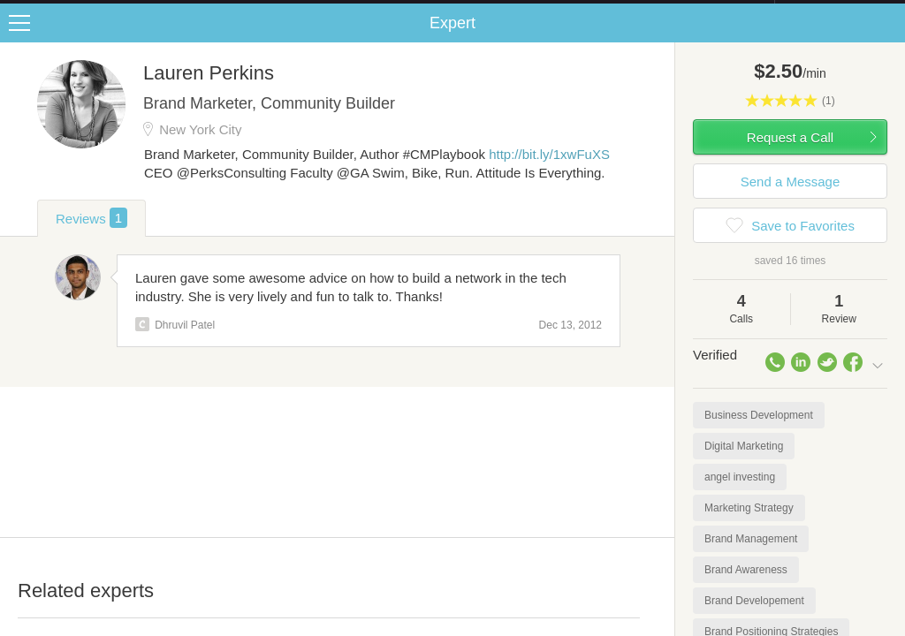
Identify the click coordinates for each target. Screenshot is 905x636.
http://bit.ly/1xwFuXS (549, 171)
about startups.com (837, 11)
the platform (92, 10)
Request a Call (790, 155)
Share (887, 40)
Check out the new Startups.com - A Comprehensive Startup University (583, 11)
